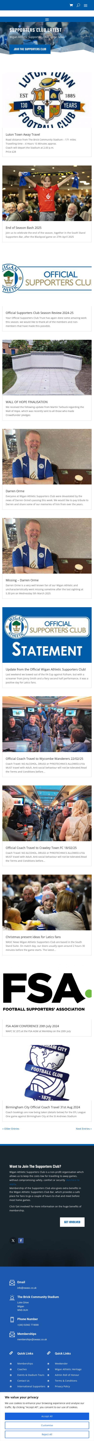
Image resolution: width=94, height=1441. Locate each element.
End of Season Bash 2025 (23, 228)
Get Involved (72, 1222)
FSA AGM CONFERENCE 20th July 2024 (32, 1026)
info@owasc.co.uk (27, 1288)
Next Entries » (84, 1128)
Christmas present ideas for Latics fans (33, 937)
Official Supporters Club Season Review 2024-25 (39, 313)
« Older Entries (10, 1128)
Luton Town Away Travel (23, 134)
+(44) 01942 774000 (28, 1324)
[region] (47, 1416)
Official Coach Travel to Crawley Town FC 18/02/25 (41, 848)
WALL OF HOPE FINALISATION (27, 402)
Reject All (47, 1434)
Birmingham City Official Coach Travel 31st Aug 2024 (43, 1107)
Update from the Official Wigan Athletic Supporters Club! (46, 669)
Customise (47, 1425)
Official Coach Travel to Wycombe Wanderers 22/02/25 (44, 759)
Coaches (22, 1369)
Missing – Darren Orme (22, 580)
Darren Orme (15, 491)
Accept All (47, 1416)
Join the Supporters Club (47, 49)
